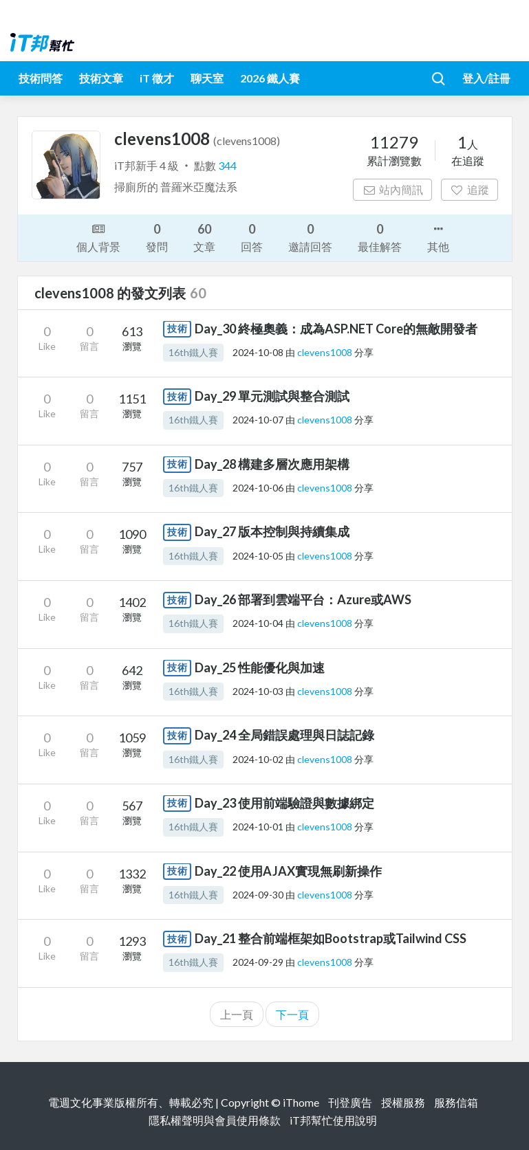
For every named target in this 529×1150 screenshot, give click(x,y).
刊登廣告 (350, 1102)
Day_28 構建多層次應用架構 (272, 464)
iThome (301, 1102)
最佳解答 (380, 237)
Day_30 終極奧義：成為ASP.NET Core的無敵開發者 (336, 328)
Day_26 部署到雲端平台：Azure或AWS (303, 599)
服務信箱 (456, 1102)
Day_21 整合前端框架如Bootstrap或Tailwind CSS (330, 938)
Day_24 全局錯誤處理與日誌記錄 (284, 734)
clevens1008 (325, 352)
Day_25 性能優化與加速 (260, 667)
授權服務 (403, 1102)
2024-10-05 (258, 556)
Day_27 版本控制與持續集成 (272, 531)
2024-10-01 (258, 826)
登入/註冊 (486, 78)
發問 (157, 237)
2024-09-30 (258, 894)
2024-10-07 (258, 419)
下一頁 (292, 1014)
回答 (252, 237)
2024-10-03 (258, 691)
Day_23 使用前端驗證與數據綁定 (284, 802)
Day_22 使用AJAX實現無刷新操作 (288, 870)
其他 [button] (438, 236)
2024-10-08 (258, 352)
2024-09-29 (258, 962)
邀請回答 (310, 237)
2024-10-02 (258, 759)
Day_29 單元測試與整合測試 (272, 395)
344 (227, 165)
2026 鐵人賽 (270, 78)
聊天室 (207, 78)
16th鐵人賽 (193, 352)
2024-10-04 (258, 623)
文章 (204, 237)
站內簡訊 (392, 189)
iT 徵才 (157, 78)
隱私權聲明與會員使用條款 (215, 1120)
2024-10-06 (258, 488)
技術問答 (41, 78)
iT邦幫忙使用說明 (333, 1120)
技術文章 (101, 78)
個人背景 (98, 236)
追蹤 (469, 189)
